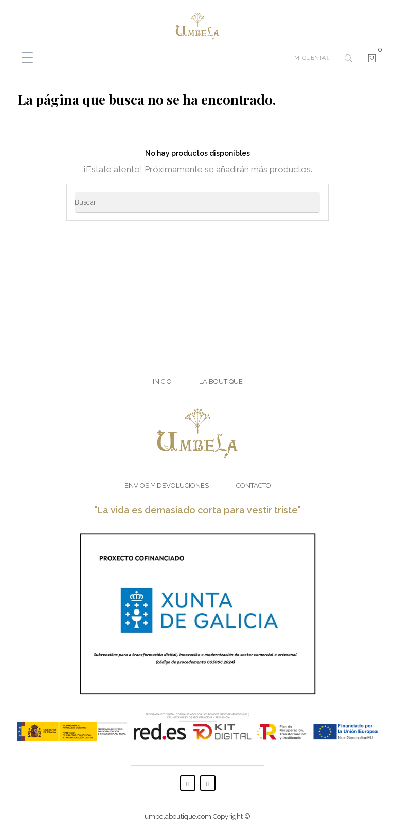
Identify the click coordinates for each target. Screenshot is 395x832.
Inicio (162, 381)
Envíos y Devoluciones (166, 485)
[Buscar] (197, 202)
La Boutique (221, 381)
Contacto (253, 485)
